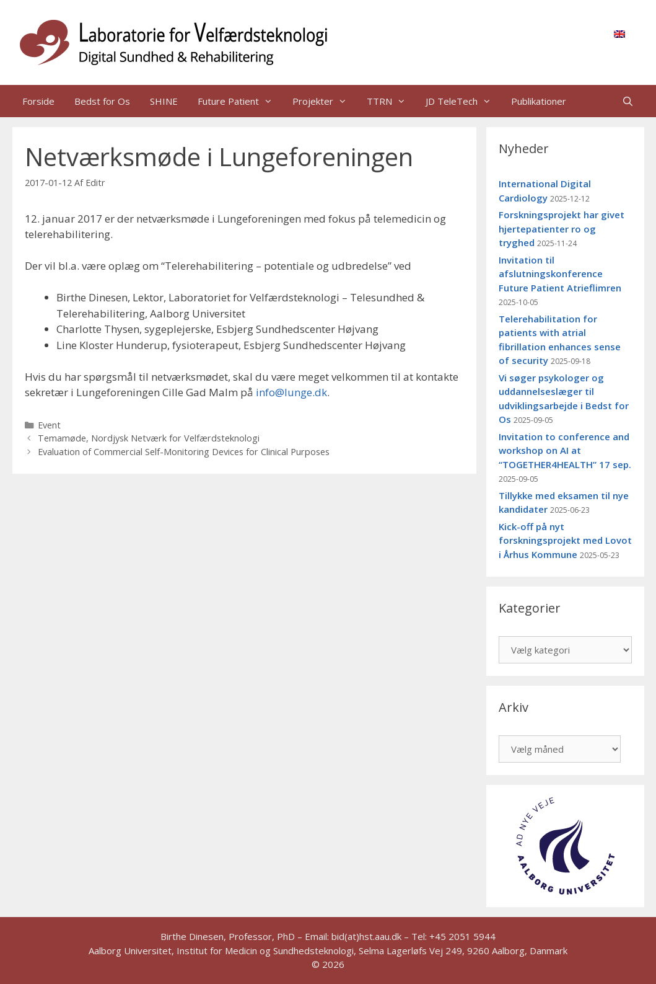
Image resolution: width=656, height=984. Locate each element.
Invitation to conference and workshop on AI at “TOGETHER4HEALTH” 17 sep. (565, 450)
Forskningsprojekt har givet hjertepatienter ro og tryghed (561, 228)
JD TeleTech (463, 101)
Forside (38, 101)
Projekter (324, 101)
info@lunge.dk (291, 392)
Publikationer (538, 101)
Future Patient (240, 101)
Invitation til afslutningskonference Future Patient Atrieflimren (560, 274)
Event (49, 425)
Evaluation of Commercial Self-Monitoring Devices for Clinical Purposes (184, 452)
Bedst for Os (102, 101)
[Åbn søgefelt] (628, 101)
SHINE (164, 101)
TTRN (391, 101)
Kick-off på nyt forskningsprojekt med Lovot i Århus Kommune (565, 540)
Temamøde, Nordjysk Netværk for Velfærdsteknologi (149, 438)
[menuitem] (619, 33)
